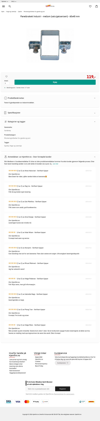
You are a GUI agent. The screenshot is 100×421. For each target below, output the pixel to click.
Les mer (55, 164)
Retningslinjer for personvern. (64, 394)
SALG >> (13, 1)
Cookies (37, 361)
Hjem (2, 11)
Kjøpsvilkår (38, 357)
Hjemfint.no (39, 359)
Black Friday (39, 366)
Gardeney (7, 130)
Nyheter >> (5, 1)
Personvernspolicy (41, 364)
